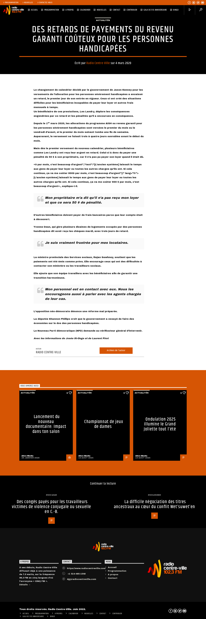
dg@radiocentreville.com (81, 597)
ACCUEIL (34, 10)
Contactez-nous (45, 2)
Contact (116, 10)
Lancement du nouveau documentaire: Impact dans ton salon (46, 442)
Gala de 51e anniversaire (155, 10)
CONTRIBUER (132, 10)
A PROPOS (70, 10)
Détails (24, 603)
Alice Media (27, 474)
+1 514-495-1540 (76, 592)
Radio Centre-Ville (98, 67)
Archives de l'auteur (116, 369)
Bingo (176, 10)
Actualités (103, 24)
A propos (113, 593)
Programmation (10, 2)
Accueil (112, 585)
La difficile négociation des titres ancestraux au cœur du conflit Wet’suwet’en (154, 523)
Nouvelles (27, 2)
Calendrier (85, 10)
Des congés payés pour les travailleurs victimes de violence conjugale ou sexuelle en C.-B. (51, 525)
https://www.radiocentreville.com (86, 586)
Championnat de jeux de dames (103, 442)
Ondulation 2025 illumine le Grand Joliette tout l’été (160, 442)
